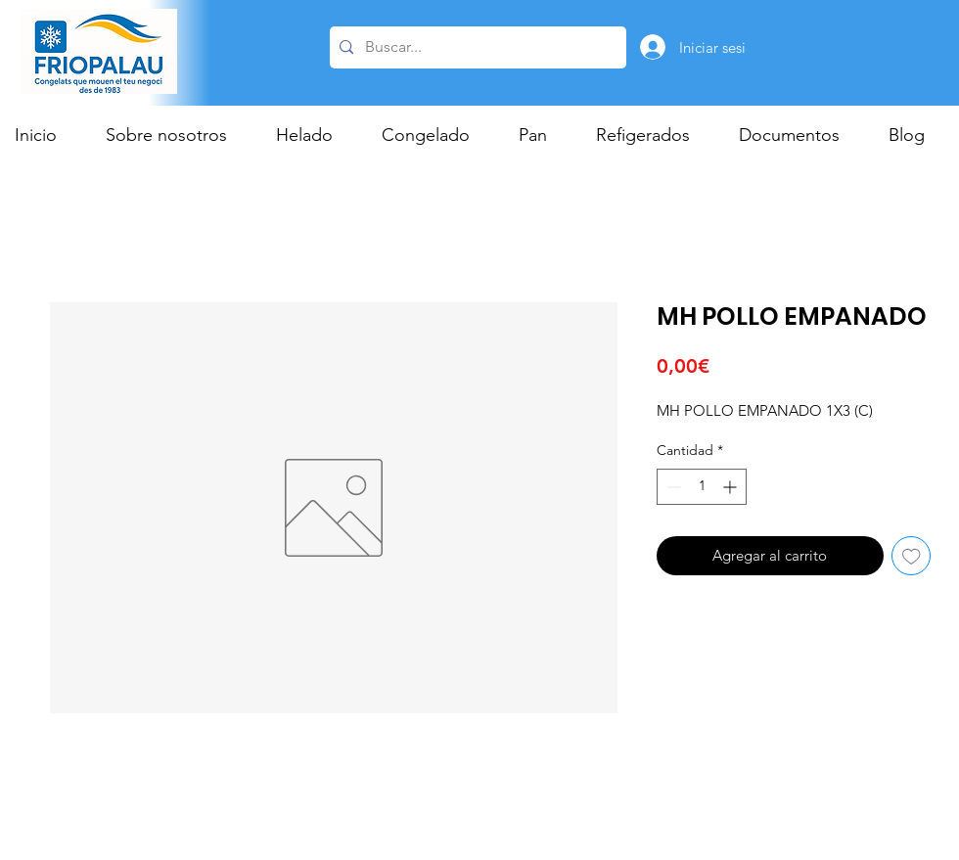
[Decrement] (672, 487)
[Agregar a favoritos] (911, 556)
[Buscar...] (475, 47)
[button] (314, 135)
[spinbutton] (701, 487)
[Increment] (731, 487)
